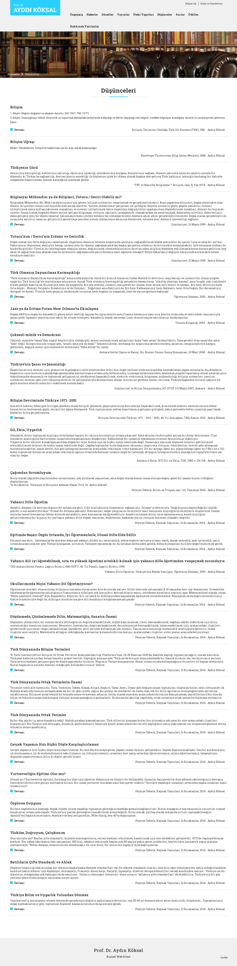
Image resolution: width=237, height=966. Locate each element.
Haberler (92, 14)
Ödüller (193, 14)
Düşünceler (164, 14)
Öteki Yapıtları (143, 14)
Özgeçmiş (76, 14)
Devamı (19, 130)
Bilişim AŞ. (191, 3)
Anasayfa (13, 74)
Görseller (107, 14)
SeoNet (224, 957)
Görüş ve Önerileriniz (211, 3)
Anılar (180, 14)
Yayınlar (123, 14)
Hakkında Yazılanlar (84, 26)
